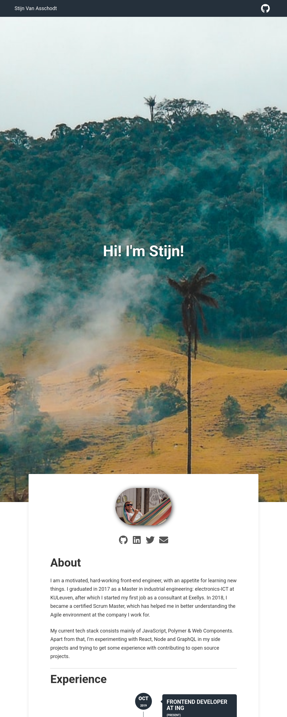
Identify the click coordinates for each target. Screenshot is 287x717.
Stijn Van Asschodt (36, 8)
